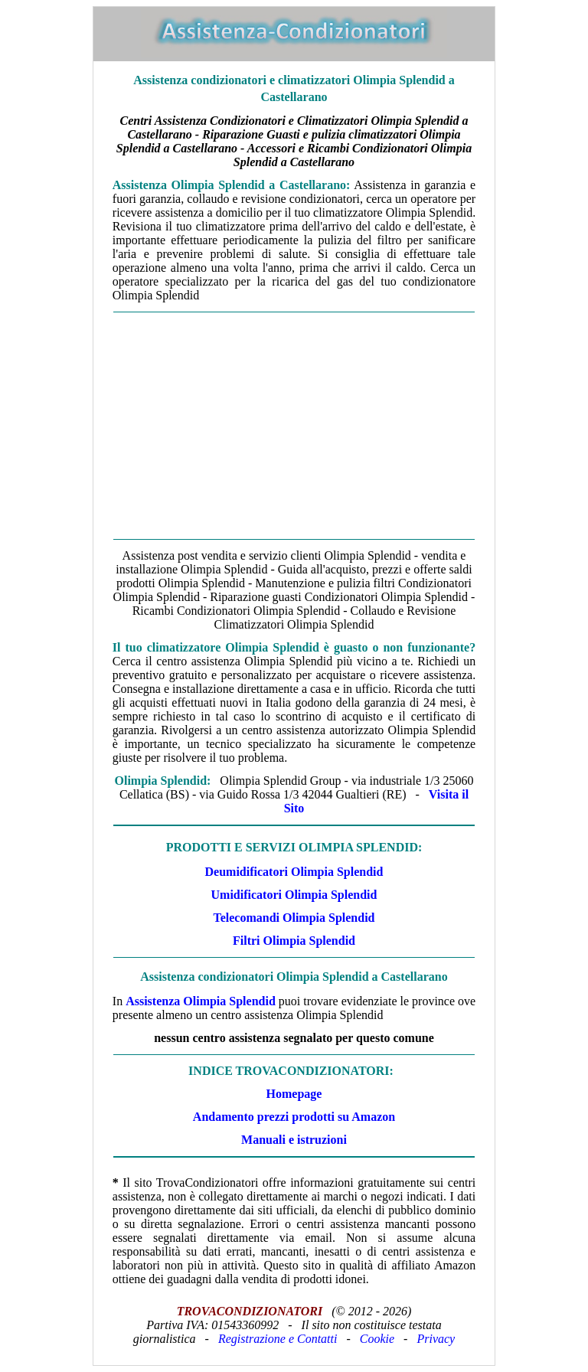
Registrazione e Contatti (278, 1338)
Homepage (294, 1093)
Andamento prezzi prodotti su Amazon (294, 1116)
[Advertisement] (294, 425)
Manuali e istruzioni (294, 1139)
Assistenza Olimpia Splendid (201, 1001)
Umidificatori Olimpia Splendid (294, 894)
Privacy (435, 1338)
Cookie (377, 1338)
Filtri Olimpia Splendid (294, 940)
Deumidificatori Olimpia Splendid (294, 871)
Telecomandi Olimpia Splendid (293, 917)
